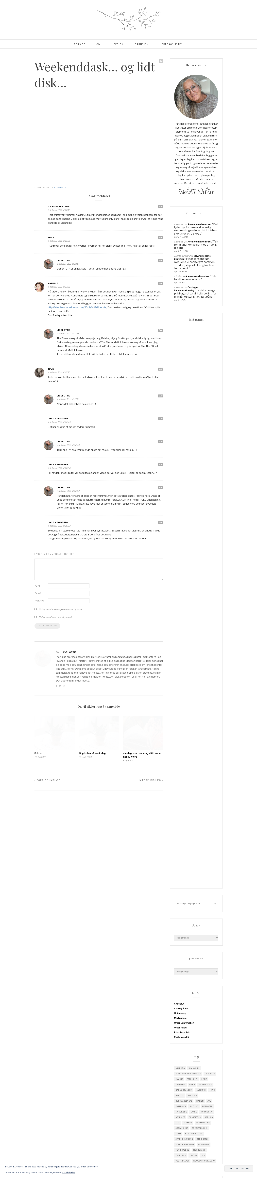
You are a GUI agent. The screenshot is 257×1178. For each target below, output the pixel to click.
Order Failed (180, 501)
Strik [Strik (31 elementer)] (178, 608)
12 (161, 61)
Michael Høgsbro (60, 206)
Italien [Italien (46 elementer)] (200, 575)
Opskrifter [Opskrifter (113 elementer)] (195, 591)
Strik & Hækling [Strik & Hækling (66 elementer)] (184, 613)
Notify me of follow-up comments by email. (61, 609)
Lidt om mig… (181, 487)
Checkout (179, 477)
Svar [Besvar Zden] (160, 369)
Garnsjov (142, 44)
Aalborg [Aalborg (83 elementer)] (180, 542)
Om (98, 44)
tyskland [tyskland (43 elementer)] (180, 629)
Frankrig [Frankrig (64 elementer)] (180, 559)
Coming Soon (181, 482)
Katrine (53, 283)
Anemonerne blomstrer (199, 224)
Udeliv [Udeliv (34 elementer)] (193, 629)
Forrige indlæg (47, 780)
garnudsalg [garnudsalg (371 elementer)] (205, 559)
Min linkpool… (181, 492)
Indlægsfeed (180, 810)
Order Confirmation (184, 496)
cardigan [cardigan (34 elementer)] (210, 548)
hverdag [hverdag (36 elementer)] (192, 569)
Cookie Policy (68, 1172)
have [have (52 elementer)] (212, 564)
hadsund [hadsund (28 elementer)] (201, 564)
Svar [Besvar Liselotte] (160, 260)
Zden (51, 369)
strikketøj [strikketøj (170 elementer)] (202, 613)
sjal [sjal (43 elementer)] (177, 597)
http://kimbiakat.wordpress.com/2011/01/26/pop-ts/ (77, 307)
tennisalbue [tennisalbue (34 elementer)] (182, 624)
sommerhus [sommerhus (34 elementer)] (181, 602)
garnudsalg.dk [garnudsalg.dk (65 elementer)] (183, 564)
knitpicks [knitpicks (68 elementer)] (180, 580)
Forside (79, 44)
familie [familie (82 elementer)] (179, 553)
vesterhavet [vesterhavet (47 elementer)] (182, 635)
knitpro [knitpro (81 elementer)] (194, 580)
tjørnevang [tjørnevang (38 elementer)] (199, 624)
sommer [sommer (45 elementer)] (188, 597)
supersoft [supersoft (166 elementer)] (203, 618)
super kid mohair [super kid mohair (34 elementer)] (184, 618)
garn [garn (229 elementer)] (192, 559)
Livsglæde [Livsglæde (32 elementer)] (181, 586)
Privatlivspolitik (182, 506)
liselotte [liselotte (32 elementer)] (207, 580)
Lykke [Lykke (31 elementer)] (194, 586)
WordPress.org (182, 820)
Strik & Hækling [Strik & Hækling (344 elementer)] (194, 608)
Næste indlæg (151, 780)
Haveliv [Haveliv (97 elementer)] (179, 569)
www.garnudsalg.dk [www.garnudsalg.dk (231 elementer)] (204, 635)
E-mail (38, 593)
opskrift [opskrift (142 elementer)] (180, 591)
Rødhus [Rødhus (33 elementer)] (209, 591)
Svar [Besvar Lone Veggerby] (160, 419)
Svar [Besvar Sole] (160, 238)
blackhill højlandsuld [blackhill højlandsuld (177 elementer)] (188, 548)
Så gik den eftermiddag (92, 753)
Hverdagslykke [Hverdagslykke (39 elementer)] (183, 575)
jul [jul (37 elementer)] (209, 575)
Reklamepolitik (181, 511)
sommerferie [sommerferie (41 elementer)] (203, 597)
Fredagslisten (172, 44)
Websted (39, 600)
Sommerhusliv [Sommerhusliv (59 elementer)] (199, 602)
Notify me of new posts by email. (55, 617)
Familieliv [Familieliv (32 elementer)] (192, 553)
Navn (37, 585)
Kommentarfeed (182, 815)
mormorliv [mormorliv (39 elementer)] (207, 586)
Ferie (117, 44)
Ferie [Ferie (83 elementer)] (204, 553)
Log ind (178, 805)
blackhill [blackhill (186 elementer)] (194, 542)
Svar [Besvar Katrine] (160, 283)
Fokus (38, 753)
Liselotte (60, 187)
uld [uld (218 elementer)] (203, 629)
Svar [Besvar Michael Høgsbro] (160, 207)
